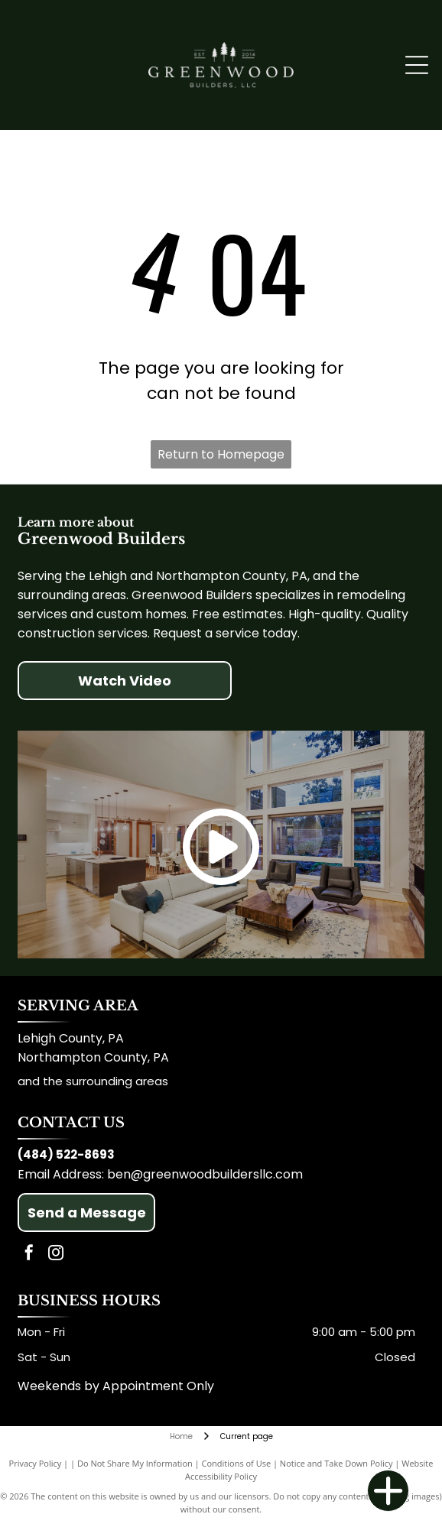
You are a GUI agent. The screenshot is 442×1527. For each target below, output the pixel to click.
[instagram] (55, 1254)
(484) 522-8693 (66, 1154)
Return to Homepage (221, 454)
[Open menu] (416, 64)
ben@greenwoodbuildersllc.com (205, 1174)
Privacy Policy (35, 1463)
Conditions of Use (236, 1463)
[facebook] (29, 1254)
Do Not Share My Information (135, 1463)
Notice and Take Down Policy (336, 1463)
